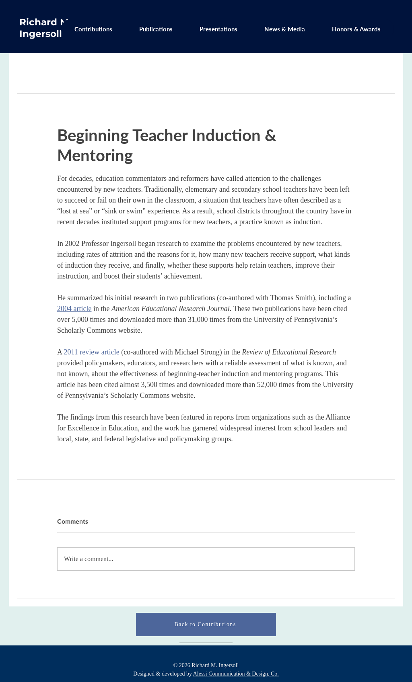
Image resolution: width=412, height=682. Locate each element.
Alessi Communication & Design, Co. (236, 674)
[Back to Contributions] (206, 624)
